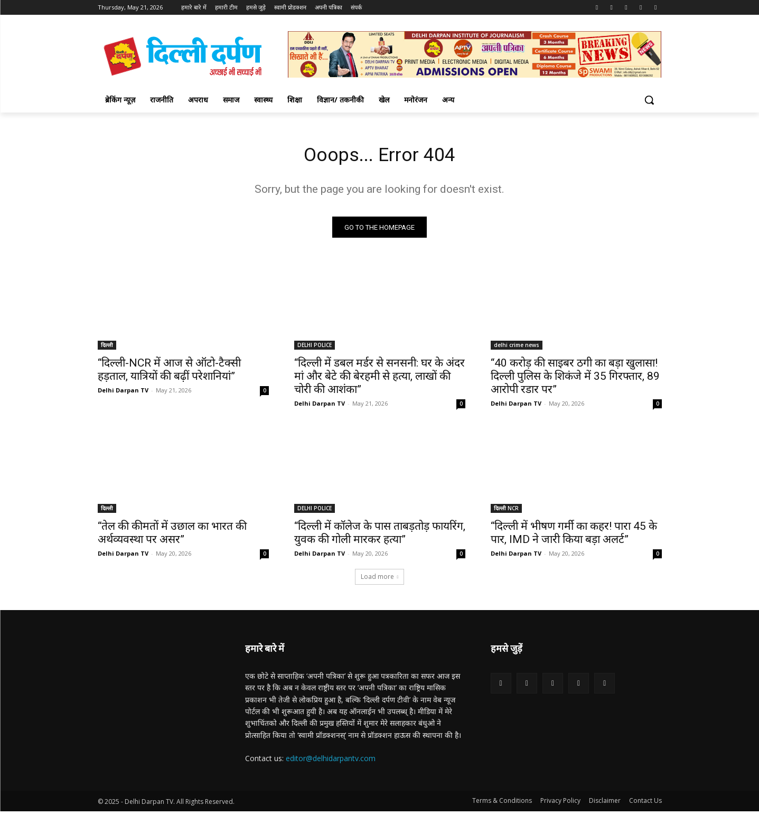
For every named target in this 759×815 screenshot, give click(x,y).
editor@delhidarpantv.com (331, 761)
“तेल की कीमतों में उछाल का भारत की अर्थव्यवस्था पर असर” (172, 536)
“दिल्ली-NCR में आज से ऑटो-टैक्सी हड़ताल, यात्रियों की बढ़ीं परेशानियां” (169, 373)
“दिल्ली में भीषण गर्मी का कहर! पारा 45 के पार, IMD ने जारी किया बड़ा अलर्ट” (574, 536)
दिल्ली (107, 348)
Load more (380, 580)
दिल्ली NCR (506, 512)
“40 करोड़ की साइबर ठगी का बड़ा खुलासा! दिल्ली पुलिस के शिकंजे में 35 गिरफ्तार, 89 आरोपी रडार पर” (575, 379)
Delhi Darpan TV (123, 394)
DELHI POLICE (314, 348)
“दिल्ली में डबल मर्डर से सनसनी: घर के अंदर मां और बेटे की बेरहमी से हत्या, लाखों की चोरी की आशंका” (379, 379)
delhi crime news (516, 348)
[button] (649, 100)
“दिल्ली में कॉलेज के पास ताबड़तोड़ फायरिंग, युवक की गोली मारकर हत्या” (379, 536)
